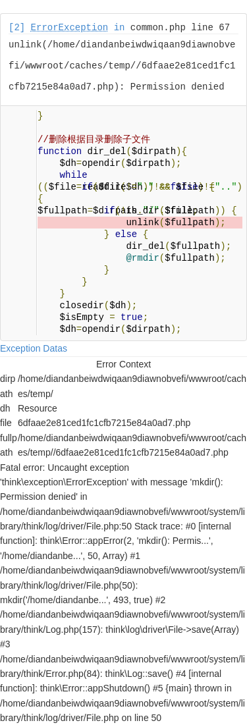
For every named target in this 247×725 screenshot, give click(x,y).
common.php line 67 (180, 27)
